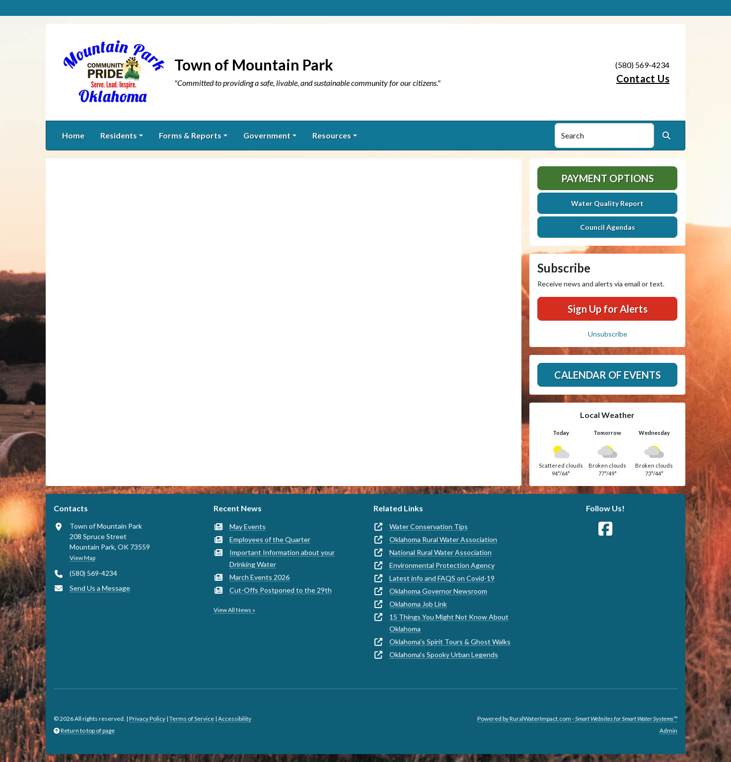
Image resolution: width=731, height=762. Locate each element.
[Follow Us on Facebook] (605, 529)
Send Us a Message (100, 588)
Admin (668, 730)
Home (73, 135)
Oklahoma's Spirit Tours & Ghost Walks (450, 641)
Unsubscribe (607, 334)
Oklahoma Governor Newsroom (438, 591)
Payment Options (607, 178)
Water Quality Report (607, 203)
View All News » (234, 610)
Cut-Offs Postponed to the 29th (280, 590)
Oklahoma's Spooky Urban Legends (443, 654)
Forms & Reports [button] (190, 135)
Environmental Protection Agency (442, 565)
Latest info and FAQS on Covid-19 (442, 578)
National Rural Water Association (440, 552)
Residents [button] (118, 135)
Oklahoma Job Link (418, 604)
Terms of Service (191, 718)
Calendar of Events (607, 375)
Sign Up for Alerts (608, 309)
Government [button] (267, 135)
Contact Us (642, 78)
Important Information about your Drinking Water (282, 558)
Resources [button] (331, 135)
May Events (247, 526)
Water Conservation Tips (428, 526)
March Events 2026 (259, 577)
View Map (82, 557)
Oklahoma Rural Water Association (443, 539)
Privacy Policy (147, 718)
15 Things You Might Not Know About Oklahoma (449, 623)
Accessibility (234, 718)
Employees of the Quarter (269, 539)
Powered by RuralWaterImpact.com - (577, 718)
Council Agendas (607, 227)
